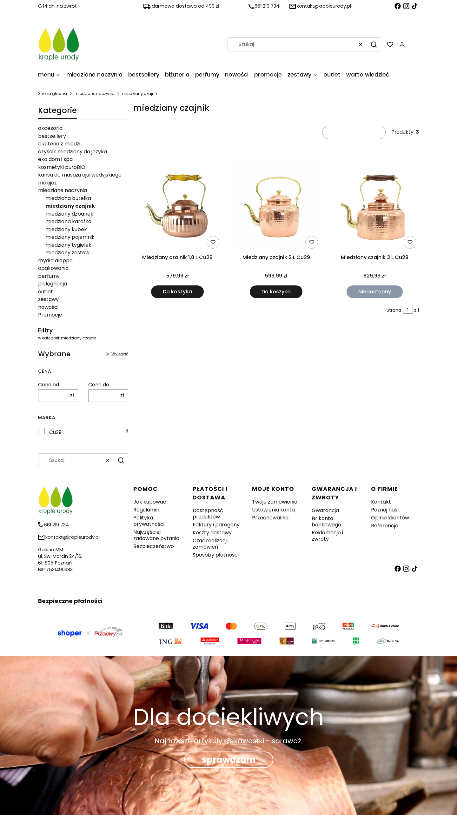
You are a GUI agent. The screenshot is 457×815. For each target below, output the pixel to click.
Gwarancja (325, 510)
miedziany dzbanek (69, 213)
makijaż (47, 182)
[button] (374, 44)
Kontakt (381, 501)
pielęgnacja (52, 283)
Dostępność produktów (208, 513)
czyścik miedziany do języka (72, 151)
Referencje (384, 525)
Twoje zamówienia (274, 501)
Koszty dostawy (212, 532)
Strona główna (52, 93)
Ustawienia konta (273, 509)
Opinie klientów (390, 517)
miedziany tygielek (68, 245)
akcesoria (50, 128)
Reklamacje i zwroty (327, 536)
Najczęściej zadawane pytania (156, 535)
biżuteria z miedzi (59, 143)
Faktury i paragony (216, 524)
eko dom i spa (55, 159)
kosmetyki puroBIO (61, 167)
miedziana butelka (68, 198)
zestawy (48, 299)
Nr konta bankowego (326, 521)
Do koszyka (177, 291)
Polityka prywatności (148, 521)
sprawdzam (228, 760)
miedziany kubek (66, 229)
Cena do (98, 385)
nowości (48, 307)
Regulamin (146, 509)
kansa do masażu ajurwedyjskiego (80, 174)
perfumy (49, 276)
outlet (45, 291)
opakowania (53, 268)
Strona (394, 310)
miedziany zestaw (67, 252)
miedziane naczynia (95, 93)
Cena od (48, 385)
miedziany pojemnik (70, 237)
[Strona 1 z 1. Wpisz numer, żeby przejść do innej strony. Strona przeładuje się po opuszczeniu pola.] (408, 310)
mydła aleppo (55, 260)
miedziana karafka (68, 221)
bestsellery (52, 136)
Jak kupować (149, 501)
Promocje (50, 314)
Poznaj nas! (385, 509)
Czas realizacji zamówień (210, 544)
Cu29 (55, 432)
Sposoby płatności (216, 554)
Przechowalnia (270, 517)
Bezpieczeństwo (153, 546)
